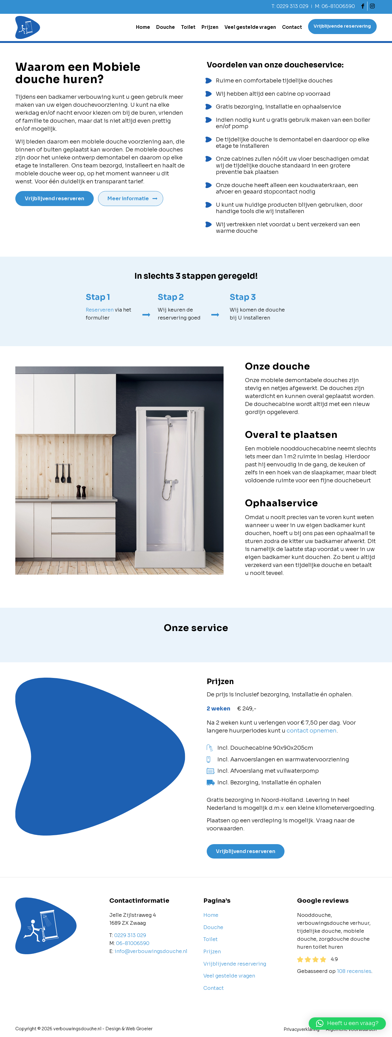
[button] (347, 1023)
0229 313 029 (130, 935)
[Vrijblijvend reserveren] (55, 198)
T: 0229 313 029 (290, 6)
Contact (213, 988)
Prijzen (212, 951)
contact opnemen (312, 730)
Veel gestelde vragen (229, 976)
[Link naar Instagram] (372, 6)
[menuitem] (290, 6)
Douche (213, 927)
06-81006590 (132, 943)
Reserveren (100, 310)
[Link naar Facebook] (362, 6)
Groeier (144, 1029)
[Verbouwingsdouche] (27, 27)
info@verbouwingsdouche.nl (151, 951)
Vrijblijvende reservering (234, 964)
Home (210, 915)
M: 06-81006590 (335, 6)
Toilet (210, 939)
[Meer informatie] (131, 198)
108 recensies (354, 971)
